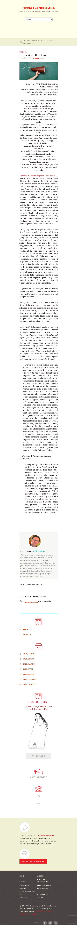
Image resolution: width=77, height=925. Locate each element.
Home (21, 876)
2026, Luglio (28, 654)
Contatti (40, 897)
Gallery (22, 888)
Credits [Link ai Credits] (34, 914)
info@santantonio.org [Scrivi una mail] (44, 911)
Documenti (24, 885)
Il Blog (42, 40)
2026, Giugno (28, 659)
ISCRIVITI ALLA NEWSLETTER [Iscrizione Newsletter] (33, 861)
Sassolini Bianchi (44, 888)
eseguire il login (31, 602)
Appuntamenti (42, 894)
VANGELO (27, 634)
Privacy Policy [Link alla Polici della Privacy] (25, 914)
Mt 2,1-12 (23, 52)
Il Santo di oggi (38, 701)
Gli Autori (23, 897)
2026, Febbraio (29, 679)
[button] (38, 796)
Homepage (28, 40)
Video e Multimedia (44, 885)
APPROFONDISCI (38, 756)
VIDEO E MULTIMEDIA (38, 773)
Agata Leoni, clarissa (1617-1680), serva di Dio (38, 707)
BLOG (35, 40)
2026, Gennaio (29, 684)
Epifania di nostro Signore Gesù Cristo (37, 176)
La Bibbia (40, 876)
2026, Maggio (29, 664)
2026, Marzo (28, 674)
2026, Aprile (28, 669)
